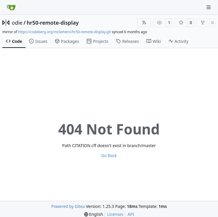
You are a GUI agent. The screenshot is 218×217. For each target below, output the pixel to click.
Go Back (109, 155)
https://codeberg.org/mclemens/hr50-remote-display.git (64, 31)
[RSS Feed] (144, 22)
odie (17, 23)
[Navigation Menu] (209, 7)
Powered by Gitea (68, 206)
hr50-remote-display (53, 23)
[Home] (11, 7)
